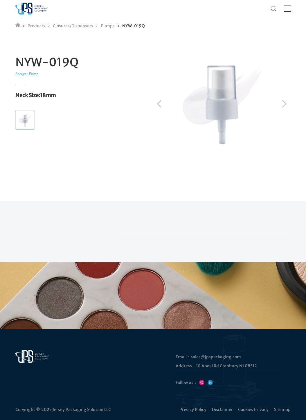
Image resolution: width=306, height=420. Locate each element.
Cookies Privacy (253, 409)
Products (36, 26)
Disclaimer (222, 409)
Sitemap (282, 409)
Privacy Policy (192, 409)
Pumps (108, 26)
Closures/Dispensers (73, 26)
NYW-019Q (133, 26)
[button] (159, 104)
